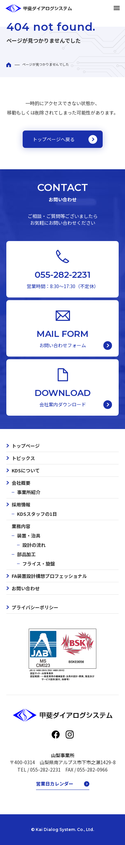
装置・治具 (28, 535)
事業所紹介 (28, 492)
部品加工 (26, 554)
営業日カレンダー (54, 783)
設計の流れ (34, 545)
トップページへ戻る (54, 139)
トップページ (26, 445)
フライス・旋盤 (38, 563)
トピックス (23, 458)
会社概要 (21, 482)
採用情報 (21, 504)
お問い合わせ (26, 588)
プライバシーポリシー (35, 607)
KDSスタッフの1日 (37, 513)
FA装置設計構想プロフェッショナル (49, 576)
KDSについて (26, 470)
